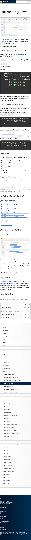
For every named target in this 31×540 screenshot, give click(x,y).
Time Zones (6, 476)
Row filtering (5, 190)
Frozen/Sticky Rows (9, 382)
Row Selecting (7, 455)
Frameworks (6, 347)
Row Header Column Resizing (11, 423)
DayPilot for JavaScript (7, 306)
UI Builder (2, 521)
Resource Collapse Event (10, 391)
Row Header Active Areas (10, 414)
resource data (19, 54)
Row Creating (7, 405)
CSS (4, 338)
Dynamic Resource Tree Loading (12, 376)
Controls (5, 335)
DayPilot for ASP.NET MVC (8, 313)
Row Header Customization (11, 432)
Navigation (6, 364)
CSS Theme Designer (4, 520)
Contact (2, 526)
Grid (4, 350)
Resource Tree (7, 400)
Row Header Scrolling (9, 441)
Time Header (6, 473)
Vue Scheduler (14, 284)
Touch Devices (6, 479)
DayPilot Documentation (7, 5)
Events (4, 341)
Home (2, 323)
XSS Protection (6, 485)
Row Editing (7, 408)
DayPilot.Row (18, 108)
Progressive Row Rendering (11, 388)
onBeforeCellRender (8, 133)
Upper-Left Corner (9, 464)
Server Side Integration (9, 470)
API (1, 511)
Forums (2, 512)
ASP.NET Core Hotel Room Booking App (12, 214)
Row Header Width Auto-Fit (11, 444)
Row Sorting (7, 458)
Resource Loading (8, 397)
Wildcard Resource (9, 467)
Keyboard (5, 353)
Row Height (7, 447)
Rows (4, 370)
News (1, 514)
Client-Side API (6, 332)
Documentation (3, 510)
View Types (6, 482)
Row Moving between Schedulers (12, 452)
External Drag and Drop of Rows (12, 379)
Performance (6, 367)
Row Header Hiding (9, 435)
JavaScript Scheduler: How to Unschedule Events (15, 212)
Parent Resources (8, 385)
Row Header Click (8, 420)
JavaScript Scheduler (9, 39)
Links (4, 356)
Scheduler (4, 326)
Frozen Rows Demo (6, 224)
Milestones (6, 361)
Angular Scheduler (11, 267)
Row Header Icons (8, 438)
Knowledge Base (3, 515)
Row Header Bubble (9, 417)
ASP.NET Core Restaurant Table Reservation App (15, 216)
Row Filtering (7, 411)
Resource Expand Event (10, 394)
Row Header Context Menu (11, 429)
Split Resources (8, 461)
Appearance (6, 329)
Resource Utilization (9, 403)
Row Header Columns (9, 426)
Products (12, 2)
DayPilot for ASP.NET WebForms (10, 310)
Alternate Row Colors (9, 373)
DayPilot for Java (6, 317)
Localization (6, 358)
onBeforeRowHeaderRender (21, 188)
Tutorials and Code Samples (6, 509)
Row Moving (7, 450)
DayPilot (4, 2)
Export (4, 344)
